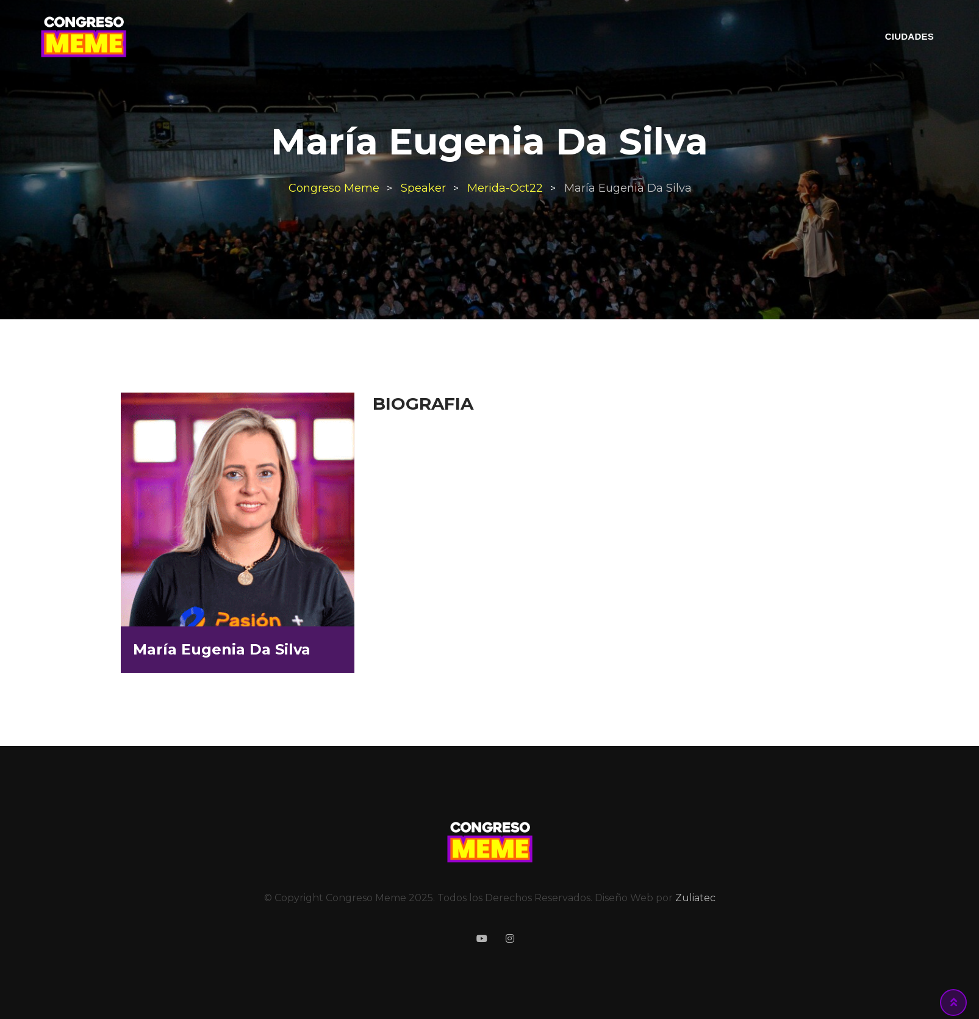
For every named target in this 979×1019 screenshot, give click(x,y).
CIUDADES (909, 36)
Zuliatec (695, 898)
